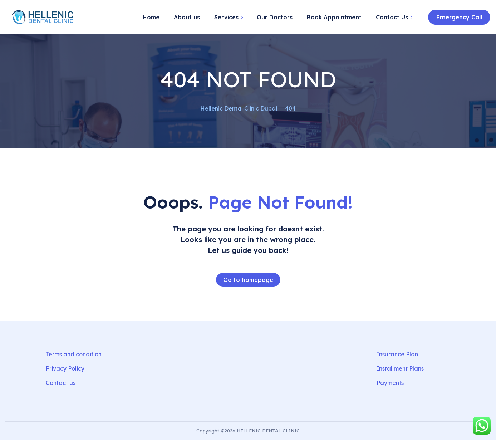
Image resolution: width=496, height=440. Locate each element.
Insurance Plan (397, 354)
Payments (390, 382)
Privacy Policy (65, 368)
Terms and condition (74, 354)
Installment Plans (400, 368)
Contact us (60, 382)
